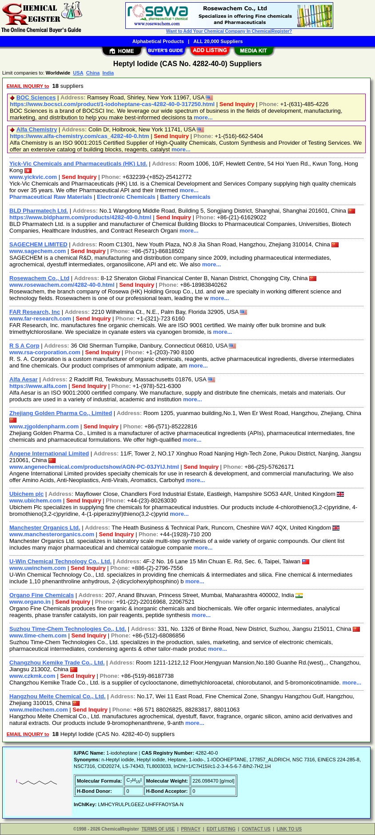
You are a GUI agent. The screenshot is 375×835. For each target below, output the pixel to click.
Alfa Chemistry (36, 129)
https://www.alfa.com (38, 386)
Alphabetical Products (158, 41)
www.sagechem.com (37, 251)
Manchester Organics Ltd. (44, 527)
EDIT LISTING (221, 829)
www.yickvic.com (33, 177)
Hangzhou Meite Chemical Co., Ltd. (57, 696)
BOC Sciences (36, 97)
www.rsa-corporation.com (44, 352)
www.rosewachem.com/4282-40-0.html (62, 284)
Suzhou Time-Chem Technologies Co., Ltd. (67, 628)
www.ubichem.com (35, 500)
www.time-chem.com (38, 635)
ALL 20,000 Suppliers (218, 41)
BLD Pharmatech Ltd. (38, 210)
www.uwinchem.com (37, 568)
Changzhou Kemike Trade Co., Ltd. (57, 662)
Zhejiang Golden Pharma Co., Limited (60, 413)
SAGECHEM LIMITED (38, 244)
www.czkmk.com (32, 676)
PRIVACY (190, 829)
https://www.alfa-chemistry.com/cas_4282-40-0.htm (79, 136)
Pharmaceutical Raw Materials (50, 197)
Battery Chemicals (185, 197)
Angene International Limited (49, 453)
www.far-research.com (40, 318)
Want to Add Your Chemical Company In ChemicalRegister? (229, 31)
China (93, 72)
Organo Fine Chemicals (41, 595)
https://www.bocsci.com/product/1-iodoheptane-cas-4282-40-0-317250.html (112, 104)
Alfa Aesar (23, 379)
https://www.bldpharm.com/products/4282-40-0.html (80, 217)
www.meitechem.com (38, 709)
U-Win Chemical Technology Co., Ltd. (60, 561)
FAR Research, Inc (34, 312)
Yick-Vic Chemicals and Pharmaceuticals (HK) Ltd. (78, 163)
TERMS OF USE (158, 829)
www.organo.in (30, 601)
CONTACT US (256, 829)
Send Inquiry (237, 104)
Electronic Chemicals (126, 197)
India (108, 72)
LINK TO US (289, 829)
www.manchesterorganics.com (51, 534)
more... (203, 117)
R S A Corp (24, 345)
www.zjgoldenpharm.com (44, 426)
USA (78, 72)
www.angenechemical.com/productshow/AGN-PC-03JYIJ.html (94, 466)
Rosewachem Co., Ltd (39, 278)
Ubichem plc (26, 494)
